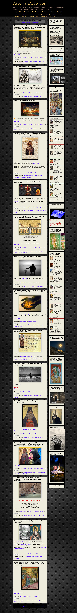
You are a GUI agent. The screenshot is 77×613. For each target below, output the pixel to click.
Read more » (17, 54)
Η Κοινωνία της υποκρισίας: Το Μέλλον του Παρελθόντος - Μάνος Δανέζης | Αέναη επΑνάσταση (55, 187)
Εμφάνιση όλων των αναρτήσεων (30, 22)
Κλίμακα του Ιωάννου (25, 544)
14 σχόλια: (35, 172)
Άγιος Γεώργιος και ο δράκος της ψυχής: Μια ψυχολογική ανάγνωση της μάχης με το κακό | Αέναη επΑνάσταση (56, 179)
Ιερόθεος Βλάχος (17, 439)
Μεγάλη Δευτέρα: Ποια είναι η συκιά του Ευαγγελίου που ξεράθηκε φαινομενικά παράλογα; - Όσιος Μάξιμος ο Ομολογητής (29, 563)
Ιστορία (54, 14)
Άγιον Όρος (30, 437)
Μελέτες (34, 358)
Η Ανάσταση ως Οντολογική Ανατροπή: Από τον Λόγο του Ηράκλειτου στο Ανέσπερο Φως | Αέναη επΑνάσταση (56, 329)
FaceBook (28, 62)
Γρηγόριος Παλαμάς (31, 128)
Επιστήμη (25, 14)
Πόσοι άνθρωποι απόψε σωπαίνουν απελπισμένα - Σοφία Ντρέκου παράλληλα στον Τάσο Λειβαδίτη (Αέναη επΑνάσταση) (56, 298)
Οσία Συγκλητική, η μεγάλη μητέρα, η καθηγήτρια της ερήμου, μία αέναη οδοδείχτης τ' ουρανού (29, 216)
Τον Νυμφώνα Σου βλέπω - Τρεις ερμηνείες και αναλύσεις (58, 265)
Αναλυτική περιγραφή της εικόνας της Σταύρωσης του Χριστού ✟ (55, 322)
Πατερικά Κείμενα (21, 62)
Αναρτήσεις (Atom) (33, 609)
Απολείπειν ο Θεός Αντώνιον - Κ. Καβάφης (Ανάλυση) (58, 146)
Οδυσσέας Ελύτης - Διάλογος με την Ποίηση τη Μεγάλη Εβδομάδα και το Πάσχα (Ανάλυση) (56, 272)
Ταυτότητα (52, 16)
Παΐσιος (48, 14)
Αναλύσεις (24, 16)
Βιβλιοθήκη (40, 14)
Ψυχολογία (26, 11)
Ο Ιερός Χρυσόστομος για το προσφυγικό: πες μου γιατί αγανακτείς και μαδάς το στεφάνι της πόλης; (30, 134)
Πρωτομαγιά (44, 16)
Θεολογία (52, 11)
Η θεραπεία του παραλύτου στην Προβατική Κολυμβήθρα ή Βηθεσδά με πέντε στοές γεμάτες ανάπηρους (27, 479)
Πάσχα (15, 62)
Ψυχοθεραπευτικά (18, 397)
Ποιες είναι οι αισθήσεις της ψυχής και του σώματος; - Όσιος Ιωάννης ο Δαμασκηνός (29, 364)
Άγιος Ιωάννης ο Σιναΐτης (20, 541)
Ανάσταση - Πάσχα (34, 16)
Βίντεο (25, 128)
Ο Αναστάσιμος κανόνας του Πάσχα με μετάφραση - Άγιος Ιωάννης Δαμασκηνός (56, 141)
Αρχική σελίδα (18, 11)
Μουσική (17, 16)
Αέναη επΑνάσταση (29, 3)
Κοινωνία (44, 11)
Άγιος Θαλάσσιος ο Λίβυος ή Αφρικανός (25, 66)
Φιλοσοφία (17, 14)
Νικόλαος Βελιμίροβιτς (35, 515)
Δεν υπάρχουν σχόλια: (38, 57)
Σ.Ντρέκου (20, 129)
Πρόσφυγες (16, 177)
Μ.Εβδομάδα (41, 61)
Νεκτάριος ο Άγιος (41, 358)
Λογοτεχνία (59, 11)
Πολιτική (32, 14)
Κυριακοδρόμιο (27, 515)
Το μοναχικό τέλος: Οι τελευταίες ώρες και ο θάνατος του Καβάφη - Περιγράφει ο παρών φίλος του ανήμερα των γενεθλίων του (56, 154)
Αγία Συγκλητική (28, 314)
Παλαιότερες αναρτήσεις (39, 606)
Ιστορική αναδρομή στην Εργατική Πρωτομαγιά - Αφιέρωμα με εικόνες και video (56, 162)
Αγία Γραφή (26, 61)
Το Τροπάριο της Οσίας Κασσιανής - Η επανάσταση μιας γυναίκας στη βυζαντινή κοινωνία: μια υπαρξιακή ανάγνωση (56, 279)
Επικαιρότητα (27, 175)
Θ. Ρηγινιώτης (37, 472)
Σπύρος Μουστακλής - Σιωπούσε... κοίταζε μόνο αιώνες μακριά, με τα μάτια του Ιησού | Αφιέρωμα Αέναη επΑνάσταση (56, 133)
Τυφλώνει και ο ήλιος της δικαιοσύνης (25, 100)
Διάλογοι (29, 600)
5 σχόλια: (35, 596)
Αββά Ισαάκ (24, 278)
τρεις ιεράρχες (23, 177)
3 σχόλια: (35, 282)
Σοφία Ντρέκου (35, 11)
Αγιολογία (31, 61)
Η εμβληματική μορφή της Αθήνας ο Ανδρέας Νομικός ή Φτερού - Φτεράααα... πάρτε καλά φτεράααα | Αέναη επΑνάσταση (56, 124)
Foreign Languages (30, 473)
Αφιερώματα (31, 251)
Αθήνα (60, 14)
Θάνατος (29, 210)
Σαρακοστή (16, 558)
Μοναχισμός (40, 251)
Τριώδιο (15, 212)
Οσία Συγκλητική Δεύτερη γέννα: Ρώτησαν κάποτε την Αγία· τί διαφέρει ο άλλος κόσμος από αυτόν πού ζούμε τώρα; (29, 292)
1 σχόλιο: (35, 321)
